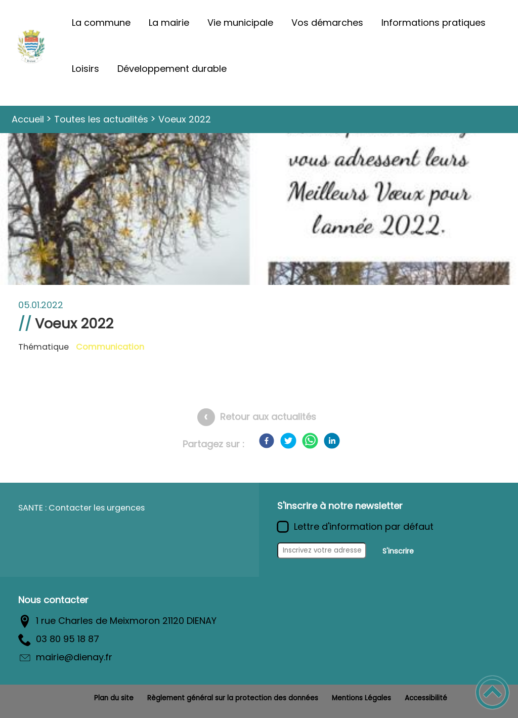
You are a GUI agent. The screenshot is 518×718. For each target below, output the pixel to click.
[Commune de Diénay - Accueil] (31, 46)
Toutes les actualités (101, 119)
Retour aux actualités (268, 416)
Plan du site (114, 698)
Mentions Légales (361, 698)
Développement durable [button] (172, 68)
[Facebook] (266, 440)
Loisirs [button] (85, 68)
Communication (110, 347)
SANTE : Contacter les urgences (81, 508)
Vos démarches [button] (327, 22)
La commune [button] (101, 22)
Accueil (28, 119)
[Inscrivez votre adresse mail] (321, 550)
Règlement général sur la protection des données (232, 698)
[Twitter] (288, 441)
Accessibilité (426, 698)
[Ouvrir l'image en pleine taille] (259, 278)
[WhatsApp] (310, 441)
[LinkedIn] (331, 441)
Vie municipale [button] (240, 22)
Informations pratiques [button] (433, 22)
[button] (492, 692)
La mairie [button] (169, 22)
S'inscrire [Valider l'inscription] (398, 551)
